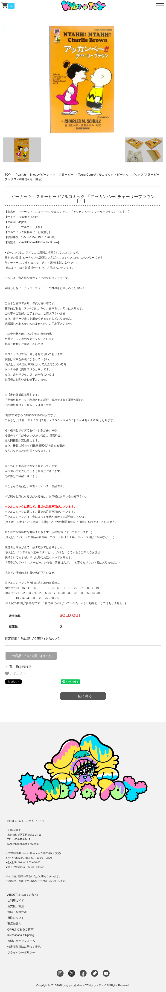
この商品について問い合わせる (31, 656)
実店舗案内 (14, 923)
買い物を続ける (20, 667)
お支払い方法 (15, 906)
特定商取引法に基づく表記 (24, 946)
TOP (8, 174)
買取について (15, 917)
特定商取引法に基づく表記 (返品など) (32, 638)
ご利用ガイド (15, 900)
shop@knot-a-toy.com (26, 844)
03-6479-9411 (22, 839)
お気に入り (15, 673)
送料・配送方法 (17, 912)
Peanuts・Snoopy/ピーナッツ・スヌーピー (44, 174)
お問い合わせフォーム (21, 941)
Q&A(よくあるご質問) (20, 929)
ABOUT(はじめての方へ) (22, 894)
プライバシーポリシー (21, 952)
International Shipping (20, 935)
